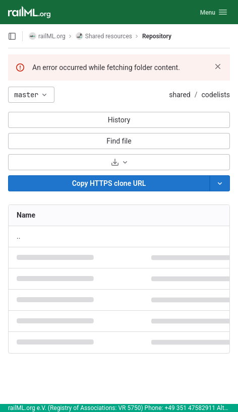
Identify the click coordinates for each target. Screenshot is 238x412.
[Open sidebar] (12, 36)
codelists (216, 95)
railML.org (47, 36)
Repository (156, 36)
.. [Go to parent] (18, 236)
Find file (118, 141)
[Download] (119, 162)
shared (180, 95)
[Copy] (109, 183)
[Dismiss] (218, 66)
